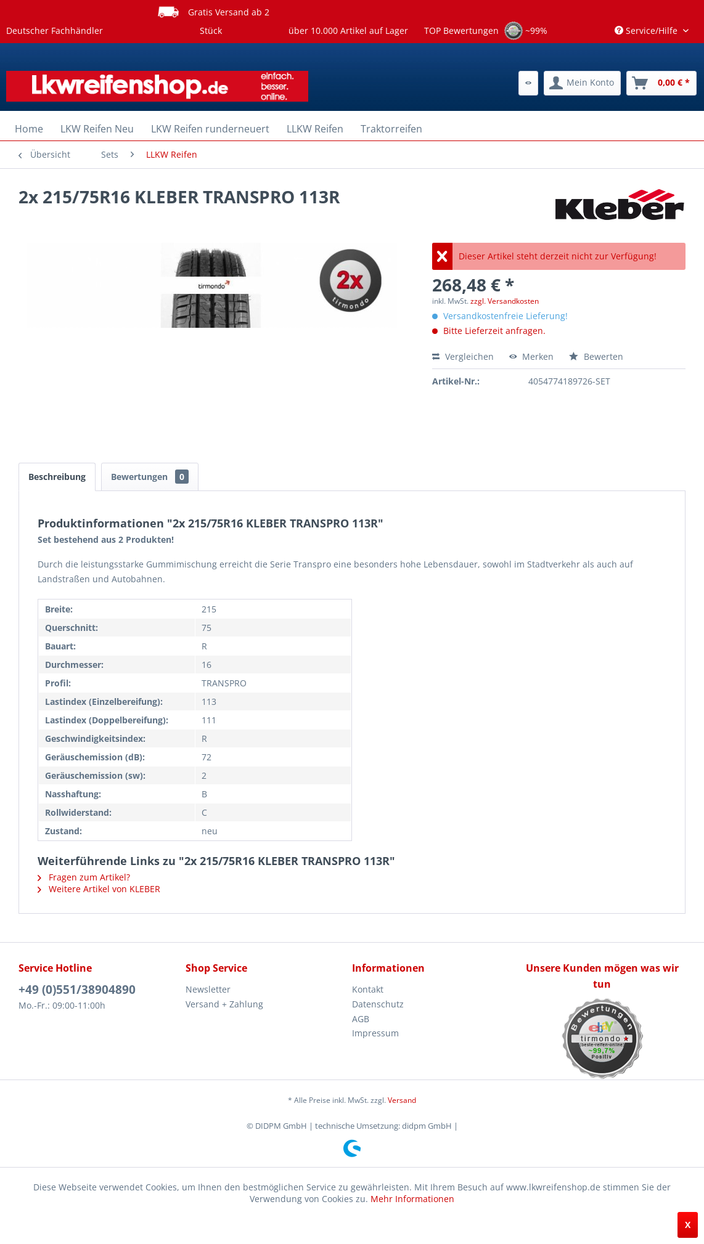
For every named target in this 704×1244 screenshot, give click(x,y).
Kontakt (367, 989)
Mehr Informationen (412, 1199)
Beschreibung (57, 476)
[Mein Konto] (582, 83)
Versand (402, 1100)
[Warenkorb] (661, 83)
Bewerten (596, 356)
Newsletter (208, 989)
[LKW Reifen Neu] (97, 128)
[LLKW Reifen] (315, 128)
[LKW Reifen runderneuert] (210, 128)
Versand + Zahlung (224, 1004)
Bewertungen (150, 477)
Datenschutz (378, 1004)
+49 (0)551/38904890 (77, 990)
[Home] (29, 128)
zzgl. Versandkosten (504, 301)
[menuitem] (528, 83)
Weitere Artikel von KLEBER (99, 889)
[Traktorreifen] (391, 128)
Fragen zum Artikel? (84, 877)
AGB (360, 1019)
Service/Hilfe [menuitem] (647, 30)
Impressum (375, 1033)
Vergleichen (463, 356)
